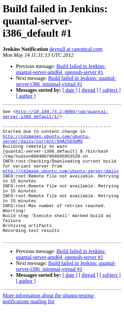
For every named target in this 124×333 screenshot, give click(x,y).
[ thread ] (88, 90)
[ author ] (26, 96)
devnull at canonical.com (75, 49)
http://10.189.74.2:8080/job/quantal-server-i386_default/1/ (55, 115)
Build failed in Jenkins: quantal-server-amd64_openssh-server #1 (61, 69)
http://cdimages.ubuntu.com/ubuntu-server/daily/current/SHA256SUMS (46, 145)
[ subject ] (110, 90)
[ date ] (69, 90)
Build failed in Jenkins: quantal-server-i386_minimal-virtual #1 (66, 81)
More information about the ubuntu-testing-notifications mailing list (49, 324)
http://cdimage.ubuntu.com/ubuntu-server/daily (61, 184)
